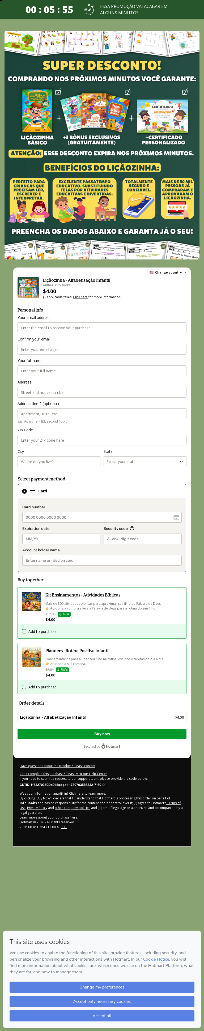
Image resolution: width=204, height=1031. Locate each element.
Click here (80, 297)
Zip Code (25, 429)
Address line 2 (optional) (38, 403)
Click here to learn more (87, 793)
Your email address (34, 317)
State (108, 451)
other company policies (72, 808)
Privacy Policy (37, 808)
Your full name (30, 360)
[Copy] (62, 784)
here (73, 817)
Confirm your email (34, 339)
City (21, 451)
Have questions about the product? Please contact (57, 766)
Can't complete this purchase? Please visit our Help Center (63, 774)
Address (24, 382)
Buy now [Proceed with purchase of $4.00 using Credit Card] (102, 734)
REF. (64, 827)
